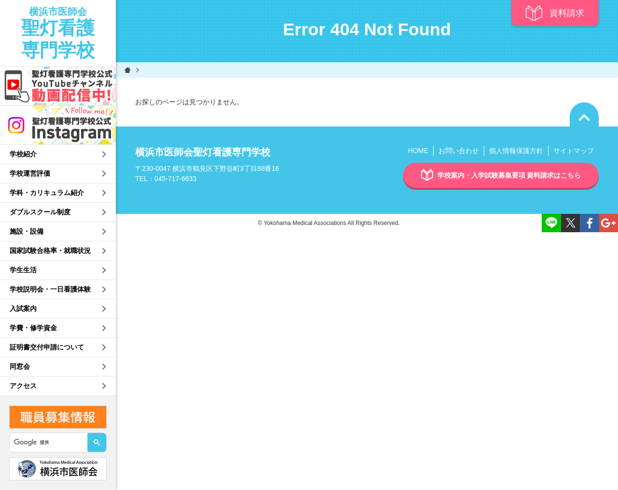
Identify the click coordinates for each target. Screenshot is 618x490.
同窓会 (20, 366)
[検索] (44, 443)
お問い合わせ (458, 150)
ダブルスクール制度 (40, 212)
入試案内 (23, 308)
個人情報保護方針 (516, 150)
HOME (418, 150)
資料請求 (555, 13)
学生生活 (23, 270)
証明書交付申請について (47, 347)
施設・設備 (26, 231)
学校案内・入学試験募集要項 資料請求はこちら (501, 175)
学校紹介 (23, 154)
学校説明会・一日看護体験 (50, 289)
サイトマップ (573, 150)
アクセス (23, 386)
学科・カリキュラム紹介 (47, 192)
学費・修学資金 (33, 328)
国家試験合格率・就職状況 (50, 250)
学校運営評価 (30, 173)
